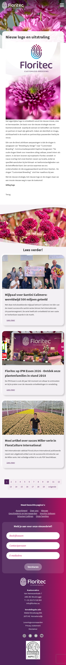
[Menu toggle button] (62, 5)
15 (22, 486)
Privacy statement (33, 625)
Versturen (33, 567)
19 (44, 486)
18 (38, 486)
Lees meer (11, 320)
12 (59, 481)
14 (16, 486)
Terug (8, 194)
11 (53, 481)
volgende (52, 486)
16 (27, 486)
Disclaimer (33, 629)
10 (48, 481)
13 (11, 486)
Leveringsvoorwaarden (33, 622)
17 (33, 486)
